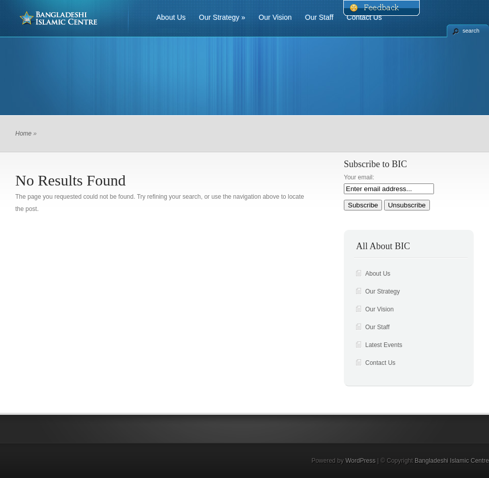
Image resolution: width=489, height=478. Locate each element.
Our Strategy (222, 17)
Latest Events (383, 345)
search (471, 31)
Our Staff (319, 17)
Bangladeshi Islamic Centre (452, 460)
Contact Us (364, 17)
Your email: (359, 177)
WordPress (360, 460)
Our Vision (275, 17)
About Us (171, 17)
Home (23, 133)
